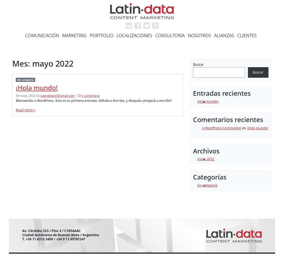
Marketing (74, 35)
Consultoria (170, 35)
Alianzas (224, 35)
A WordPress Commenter (221, 128)
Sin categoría (25, 80)
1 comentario (91, 96)
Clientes (247, 35)
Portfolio (102, 35)
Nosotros (199, 35)
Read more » (26, 110)
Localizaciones (134, 35)
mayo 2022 (205, 159)
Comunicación (42, 35)
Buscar (198, 64)
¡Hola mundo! (37, 87)
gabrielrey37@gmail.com (57, 96)
